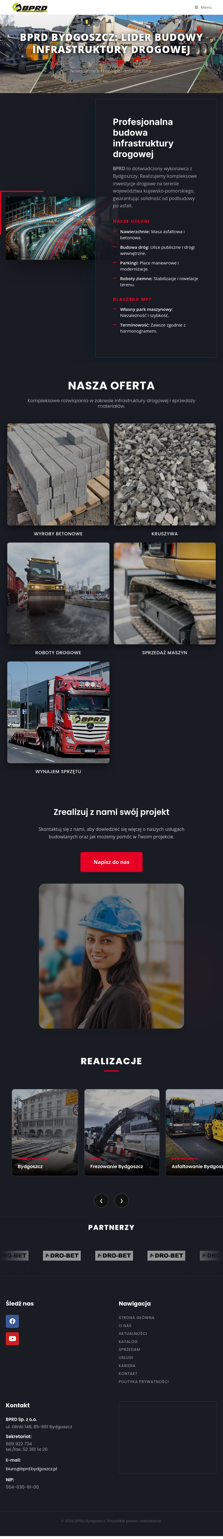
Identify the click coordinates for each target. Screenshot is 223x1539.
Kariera (127, 1365)
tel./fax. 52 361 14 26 (27, 1449)
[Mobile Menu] (203, 7)
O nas (125, 1325)
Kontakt (128, 1373)
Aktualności (133, 1333)
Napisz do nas (111, 861)
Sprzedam (129, 1349)
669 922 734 (19, 1444)
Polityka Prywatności (144, 1381)
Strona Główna (137, 1317)
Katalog (128, 1341)
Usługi (126, 1357)
